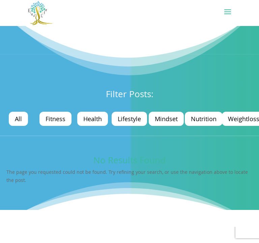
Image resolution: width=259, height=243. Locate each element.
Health (92, 119)
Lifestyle (129, 119)
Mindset (166, 119)
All (18, 119)
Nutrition (204, 119)
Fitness (55, 119)
